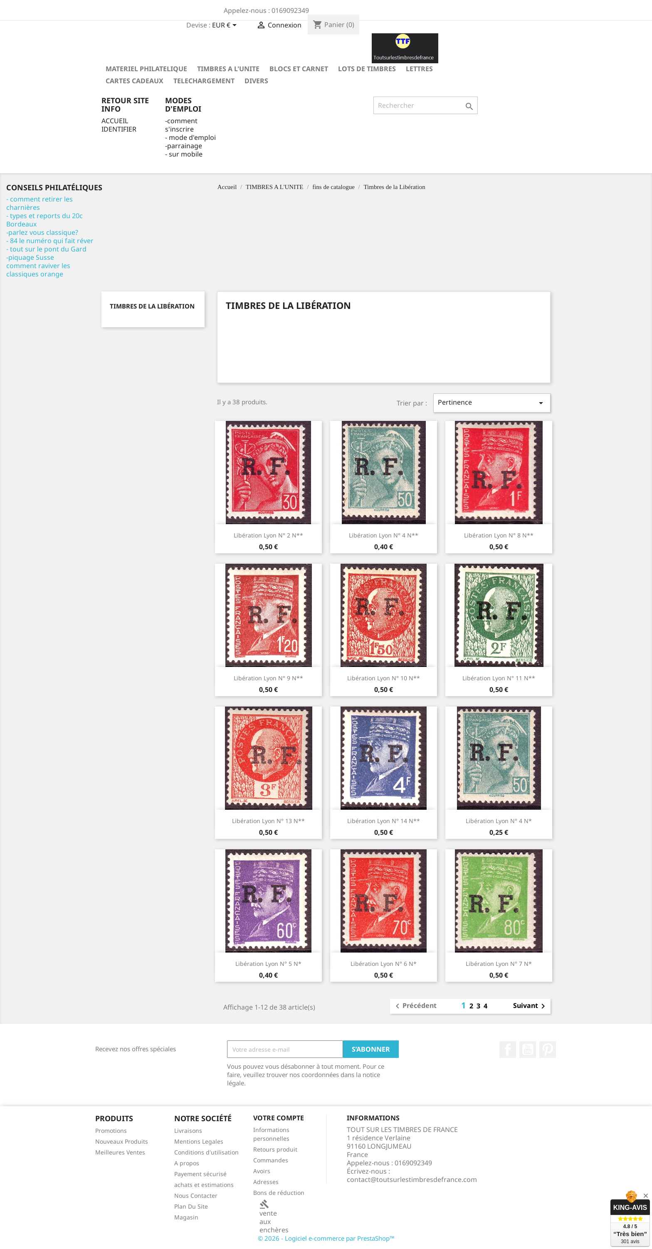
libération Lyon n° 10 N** (383, 678)
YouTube (527, 1049)
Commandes (270, 1160)
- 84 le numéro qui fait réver (50, 240)
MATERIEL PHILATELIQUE (146, 68)
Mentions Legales (198, 1141)
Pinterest (547, 1049)
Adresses (266, 1182)
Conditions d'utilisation (206, 1152)
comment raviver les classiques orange (38, 270)
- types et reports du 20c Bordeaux (44, 220)
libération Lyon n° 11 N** (498, 678)
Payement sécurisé (200, 1174)
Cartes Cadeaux (134, 80)
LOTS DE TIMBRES (367, 68)
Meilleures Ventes (120, 1152)
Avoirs (261, 1171)
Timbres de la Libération (152, 306)
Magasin (186, 1217)
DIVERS (256, 80)
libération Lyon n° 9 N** (268, 678)
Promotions (111, 1131)
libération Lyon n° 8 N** (498, 535)
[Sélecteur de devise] (226, 26)
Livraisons (188, 1131)
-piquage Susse (30, 257)
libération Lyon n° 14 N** (383, 821)
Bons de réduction (278, 1193)
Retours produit (275, 1149)
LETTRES (419, 68)
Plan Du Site (191, 1206)
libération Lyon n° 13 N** (268, 821)
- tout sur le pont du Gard (46, 249)
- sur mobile (184, 154)
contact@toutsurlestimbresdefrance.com (412, 1179)
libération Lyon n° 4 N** (383, 535)
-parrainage (183, 145)
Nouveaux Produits (121, 1141)
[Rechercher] (425, 105)
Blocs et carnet (298, 68)
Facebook (507, 1049)
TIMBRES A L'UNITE (228, 68)
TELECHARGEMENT (204, 80)
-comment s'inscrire (181, 125)
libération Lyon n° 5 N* (268, 964)
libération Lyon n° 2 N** (268, 535)
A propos (186, 1163)
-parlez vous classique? (42, 232)
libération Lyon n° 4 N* (499, 821)
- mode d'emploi (190, 137)
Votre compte (278, 1117)
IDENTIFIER (118, 129)
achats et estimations (204, 1185)
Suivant (530, 1006)
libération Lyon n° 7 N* (499, 964)
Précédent (415, 1006)
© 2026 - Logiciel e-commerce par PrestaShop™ (326, 1238)
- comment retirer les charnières (39, 203)
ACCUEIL (114, 120)
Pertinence (492, 403)
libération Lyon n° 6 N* (384, 964)
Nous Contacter (195, 1195)
